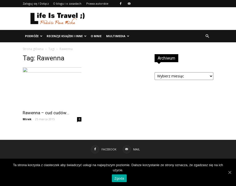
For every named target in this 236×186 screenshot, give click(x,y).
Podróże (34, 36)
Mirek (27, 119)
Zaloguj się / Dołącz (36, 3)
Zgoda (119, 178)
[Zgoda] (229, 172)
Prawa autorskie (97, 3)
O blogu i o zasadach (67, 3)
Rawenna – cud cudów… (46, 112)
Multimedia (117, 36)
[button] (207, 36)
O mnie (96, 36)
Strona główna (33, 49)
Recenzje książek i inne (67, 36)
